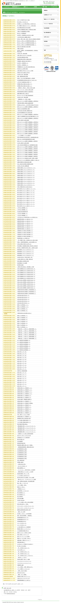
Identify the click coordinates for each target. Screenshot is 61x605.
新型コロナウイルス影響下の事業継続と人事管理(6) (27, 146)
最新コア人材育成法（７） (22, 315)
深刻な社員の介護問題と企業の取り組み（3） (26, 284)
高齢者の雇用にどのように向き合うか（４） (26, 179)
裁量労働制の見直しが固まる (23, 93)
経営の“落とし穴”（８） (22, 372)
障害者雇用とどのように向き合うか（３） (25, 251)
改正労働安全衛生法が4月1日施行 (24, 27)
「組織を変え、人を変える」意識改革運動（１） (27, 338)
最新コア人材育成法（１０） (23, 306)
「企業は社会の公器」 (21, 464)
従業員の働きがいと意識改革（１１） (24, 391)
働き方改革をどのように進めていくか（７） (26, 194)
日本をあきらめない (21, 572)
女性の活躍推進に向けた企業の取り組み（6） (26, 268)
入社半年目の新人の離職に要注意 (24, 37)
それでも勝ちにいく (21, 549)
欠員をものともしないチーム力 (23, 578)
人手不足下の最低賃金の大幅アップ (24, 82)
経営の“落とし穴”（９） (22, 368)
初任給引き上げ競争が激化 (22, 68)
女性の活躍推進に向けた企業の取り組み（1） (26, 278)
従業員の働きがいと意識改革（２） (24, 412)
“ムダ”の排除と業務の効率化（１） (24, 422)
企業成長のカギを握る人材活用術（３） (25, 232)
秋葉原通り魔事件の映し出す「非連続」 (25, 445)
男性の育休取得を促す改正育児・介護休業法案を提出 (27, 137)
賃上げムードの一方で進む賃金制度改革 (25, 95)
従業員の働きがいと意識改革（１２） (24, 389)
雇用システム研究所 (15, 3)
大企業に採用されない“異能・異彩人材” (25, 259)
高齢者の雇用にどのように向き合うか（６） (26, 175)
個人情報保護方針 (47, 32)
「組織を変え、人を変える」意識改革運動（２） (27, 336)
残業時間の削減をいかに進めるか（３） (25, 224)
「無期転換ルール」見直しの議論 (24, 99)
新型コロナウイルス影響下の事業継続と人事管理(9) (27, 131)
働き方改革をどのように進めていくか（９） (26, 190)
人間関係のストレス (21, 488)
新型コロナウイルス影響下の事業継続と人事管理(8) (27, 133)
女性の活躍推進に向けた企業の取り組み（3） (26, 274)
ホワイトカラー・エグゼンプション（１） (25, 507)
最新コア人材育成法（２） (22, 325)
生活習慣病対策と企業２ (22, 456)
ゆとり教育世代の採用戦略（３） (24, 346)
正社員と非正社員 (20, 500)
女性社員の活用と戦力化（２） (23, 301)
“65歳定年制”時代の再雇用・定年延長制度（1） (26, 293)
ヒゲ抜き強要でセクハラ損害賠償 (24, 527)
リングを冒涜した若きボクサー (23, 475)
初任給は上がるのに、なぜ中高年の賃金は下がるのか (27, 104)
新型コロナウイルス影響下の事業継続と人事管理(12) (27, 125)
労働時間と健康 (20, 565)
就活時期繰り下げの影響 (22, 263)
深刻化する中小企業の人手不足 (23, 72)
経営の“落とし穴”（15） (22, 357)
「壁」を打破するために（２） (23, 553)
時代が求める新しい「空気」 (23, 504)
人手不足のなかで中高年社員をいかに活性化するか (27, 217)
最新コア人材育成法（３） (22, 323)
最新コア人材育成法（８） (22, 310)
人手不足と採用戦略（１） (22, 215)
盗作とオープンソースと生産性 (23, 536)
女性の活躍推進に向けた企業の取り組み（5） (26, 270)
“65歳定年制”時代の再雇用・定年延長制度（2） (26, 291)
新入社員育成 (20, 496)
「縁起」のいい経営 (21, 511)
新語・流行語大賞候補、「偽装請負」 (24, 515)
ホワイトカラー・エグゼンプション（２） (25, 506)
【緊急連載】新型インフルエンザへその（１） (26, 431)
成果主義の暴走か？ (21, 542)
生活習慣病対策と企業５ (22, 450)
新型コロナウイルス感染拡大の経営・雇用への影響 (27, 158)
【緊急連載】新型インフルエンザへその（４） (26, 426)
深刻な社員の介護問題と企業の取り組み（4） (26, 282)
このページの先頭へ (40, 599)
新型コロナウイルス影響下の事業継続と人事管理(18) (27, 101)
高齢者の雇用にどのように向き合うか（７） (26, 173)
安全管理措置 (46, 28)
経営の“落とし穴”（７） (22, 374)
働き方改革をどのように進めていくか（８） (26, 192)
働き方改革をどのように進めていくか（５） (26, 198)
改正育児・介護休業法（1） (22, 64)
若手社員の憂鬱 (20, 498)
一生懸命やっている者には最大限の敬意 (25, 433)
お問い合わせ (46, 36)
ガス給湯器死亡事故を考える (23, 530)
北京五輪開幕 (20, 441)
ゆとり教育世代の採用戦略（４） (24, 344)
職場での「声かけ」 (21, 487)
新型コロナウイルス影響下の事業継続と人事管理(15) (27, 118)
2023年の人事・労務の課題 (22, 97)
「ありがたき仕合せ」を (22, 466)
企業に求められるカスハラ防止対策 (24, 55)
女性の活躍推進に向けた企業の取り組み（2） (26, 276)
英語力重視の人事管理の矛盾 (23, 261)
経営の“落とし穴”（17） (22, 353)
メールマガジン (47, 45)
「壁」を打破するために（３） (23, 551)
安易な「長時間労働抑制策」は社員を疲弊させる (27, 242)
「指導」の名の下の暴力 (22, 570)
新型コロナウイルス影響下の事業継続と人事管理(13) (27, 124)
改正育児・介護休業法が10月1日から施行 (25, 35)
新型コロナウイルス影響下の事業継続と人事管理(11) (27, 127)
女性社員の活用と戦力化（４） (23, 297)
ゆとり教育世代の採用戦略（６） (24, 340)
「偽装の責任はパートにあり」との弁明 (25, 471)
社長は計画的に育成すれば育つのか (24, 244)
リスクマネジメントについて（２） (24, 561)
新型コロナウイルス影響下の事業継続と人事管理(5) (27, 148)
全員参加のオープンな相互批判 (23, 437)
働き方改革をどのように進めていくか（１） (26, 205)
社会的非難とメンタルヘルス (23, 490)
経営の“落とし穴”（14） (22, 359)
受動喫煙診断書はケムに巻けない (24, 580)
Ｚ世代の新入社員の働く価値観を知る (24, 110)
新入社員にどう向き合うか (22, 21)
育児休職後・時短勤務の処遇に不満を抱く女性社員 (27, 245)
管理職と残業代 (20, 462)
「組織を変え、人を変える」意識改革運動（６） (27, 328)
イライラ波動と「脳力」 (22, 485)
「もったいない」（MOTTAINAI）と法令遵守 (26, 469)
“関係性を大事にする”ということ (23, 576)
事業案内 (45, 10)
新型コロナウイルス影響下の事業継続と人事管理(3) (27, 152)
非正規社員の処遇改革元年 (22, 211)
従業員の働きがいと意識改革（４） (24, 408)
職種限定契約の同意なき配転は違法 (24, 59)
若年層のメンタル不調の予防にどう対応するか (26, 23)
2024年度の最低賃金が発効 (22, 57)
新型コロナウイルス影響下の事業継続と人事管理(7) (27, 141)
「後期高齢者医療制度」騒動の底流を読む (25, 447)
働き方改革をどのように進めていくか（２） (26, 204)
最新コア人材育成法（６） (22, 317)
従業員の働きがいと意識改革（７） (24, 401)
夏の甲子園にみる (20, 439)
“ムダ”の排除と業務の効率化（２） (24, 420)
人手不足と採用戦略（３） (22, 209)
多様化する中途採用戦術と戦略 (23, 108)
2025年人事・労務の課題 (22, 53)
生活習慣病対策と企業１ (22, 458)
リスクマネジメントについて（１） (24, 563)
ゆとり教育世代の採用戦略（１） (24, 349)
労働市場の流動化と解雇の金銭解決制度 (25, 103)
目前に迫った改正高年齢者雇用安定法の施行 (26, 139)
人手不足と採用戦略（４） (22, 207)
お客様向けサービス (48, 14)
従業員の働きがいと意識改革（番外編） (25, 403)
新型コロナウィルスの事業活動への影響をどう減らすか (28, 160)
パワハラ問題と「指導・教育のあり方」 (25, 567)
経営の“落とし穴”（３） (22, 382)
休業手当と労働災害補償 (22, 370)
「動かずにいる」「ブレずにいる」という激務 (26, 479)
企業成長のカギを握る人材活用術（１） (25, 236)
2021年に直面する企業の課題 (23, 143)
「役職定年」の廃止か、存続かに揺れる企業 (26, 87)
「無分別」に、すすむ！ (22, 557)
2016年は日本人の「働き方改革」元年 (24, 257)
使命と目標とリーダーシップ (23, 534)
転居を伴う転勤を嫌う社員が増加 (24, 46)
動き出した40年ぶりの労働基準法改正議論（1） (26, 44)
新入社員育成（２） (21, 494)
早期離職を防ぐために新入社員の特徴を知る (26, 66)
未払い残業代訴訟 (20, 460)
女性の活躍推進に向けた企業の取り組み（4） (26, 272)
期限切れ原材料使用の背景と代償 (24, 509)
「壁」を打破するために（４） (23, 547)
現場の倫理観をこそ (21, 467)
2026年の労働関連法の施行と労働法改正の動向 (26, 29)
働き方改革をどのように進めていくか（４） (26, 200)
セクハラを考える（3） (22, 523)
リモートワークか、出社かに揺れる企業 (25, 89)
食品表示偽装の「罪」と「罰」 (23, 473)
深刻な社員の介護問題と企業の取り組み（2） (26, 285)
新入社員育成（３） (21, 492)
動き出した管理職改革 (21, 33)
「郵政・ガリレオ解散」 (22, 574)
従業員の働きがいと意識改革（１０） (24, 393)
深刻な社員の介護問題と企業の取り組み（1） (26, 287)
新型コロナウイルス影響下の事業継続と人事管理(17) (27, 106)
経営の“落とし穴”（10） (22, 367)
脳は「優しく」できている (22, 483)
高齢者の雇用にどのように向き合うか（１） (26, 184)
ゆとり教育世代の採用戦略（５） (24, 342)
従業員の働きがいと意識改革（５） (24, 407)
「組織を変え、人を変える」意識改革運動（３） (27, 334)
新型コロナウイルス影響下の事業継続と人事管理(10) (27, 129)
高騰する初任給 (20, 48)
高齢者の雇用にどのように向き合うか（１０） (26, 167)
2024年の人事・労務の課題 (22, 74)
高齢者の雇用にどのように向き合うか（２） (26, 183)
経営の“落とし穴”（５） (22, 378)
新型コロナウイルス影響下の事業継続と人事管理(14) (27, 122)
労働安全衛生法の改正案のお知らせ (24, 313)
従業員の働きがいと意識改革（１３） (24, 388)
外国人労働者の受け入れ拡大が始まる (24, 186)
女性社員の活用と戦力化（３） (23, 299)
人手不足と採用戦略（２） (22, 213)
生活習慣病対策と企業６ (22, 448)
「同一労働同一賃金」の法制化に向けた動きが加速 (27, 240)
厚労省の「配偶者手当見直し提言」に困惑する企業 (27, 247)
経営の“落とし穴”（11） (22, 365)
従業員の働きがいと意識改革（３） (24, 410)
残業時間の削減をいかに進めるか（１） (25, 228)
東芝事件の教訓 (20, 264)
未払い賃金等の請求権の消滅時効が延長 (25, 164)
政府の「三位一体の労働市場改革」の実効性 (26, 78)
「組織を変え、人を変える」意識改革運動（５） (27, 330)
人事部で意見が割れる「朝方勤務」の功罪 (25, 266)
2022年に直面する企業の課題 (23, 120)
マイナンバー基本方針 (48, 23)
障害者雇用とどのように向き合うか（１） (25, 255)
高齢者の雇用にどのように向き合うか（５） (26, 177)
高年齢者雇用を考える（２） (23, 519)
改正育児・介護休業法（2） (22, 63)
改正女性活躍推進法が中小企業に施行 (24, 112)
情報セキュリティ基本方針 (49, 19)
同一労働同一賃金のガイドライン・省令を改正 (26, 25)
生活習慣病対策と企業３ (22, 454)
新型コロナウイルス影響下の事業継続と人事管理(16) (27, 114)
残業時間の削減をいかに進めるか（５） (25, 221)
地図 (45, 50)
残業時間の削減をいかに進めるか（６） (25, 219)
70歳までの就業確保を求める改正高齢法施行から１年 (27, 116)
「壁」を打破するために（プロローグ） (25, 555)
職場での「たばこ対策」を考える (24, 538)
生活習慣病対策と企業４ (22, 452)
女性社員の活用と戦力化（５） (23, 295)
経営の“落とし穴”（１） (22, 386)
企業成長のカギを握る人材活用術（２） (25, 234)
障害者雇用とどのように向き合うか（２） (25, 253)
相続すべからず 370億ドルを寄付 (24, 532)
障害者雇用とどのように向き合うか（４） (25, 249)
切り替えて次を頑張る (21, 546)
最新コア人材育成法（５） (22, 319)
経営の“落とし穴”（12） (22, 363)
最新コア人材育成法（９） (22, 308)
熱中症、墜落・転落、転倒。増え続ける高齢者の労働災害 (28, 39)
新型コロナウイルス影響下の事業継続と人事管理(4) (27, 150)
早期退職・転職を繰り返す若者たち (24, 61)
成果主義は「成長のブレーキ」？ (24, 540)
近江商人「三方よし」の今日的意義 (24, 513)
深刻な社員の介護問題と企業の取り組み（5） (26, 280)
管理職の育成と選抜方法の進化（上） (24, 85)
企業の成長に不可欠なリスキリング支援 (25, 70)
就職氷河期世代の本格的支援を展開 (24, 162)
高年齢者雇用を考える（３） (23, 517)
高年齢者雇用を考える (21, 521)
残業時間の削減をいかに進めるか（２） (25, 226)
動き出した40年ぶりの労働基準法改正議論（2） (26, 42)
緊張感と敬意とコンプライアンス (24, 528)
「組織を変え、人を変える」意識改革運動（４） (27, 332)
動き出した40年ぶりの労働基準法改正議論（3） (26, 40)
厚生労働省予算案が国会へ (22, 424)
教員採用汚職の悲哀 (21, 443)
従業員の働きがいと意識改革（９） (24, 395)
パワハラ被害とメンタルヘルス (23, 568)
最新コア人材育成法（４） (22, 321)
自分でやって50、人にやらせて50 (24, 435)
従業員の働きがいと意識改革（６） (24, 405)
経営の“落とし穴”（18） (22, 351)
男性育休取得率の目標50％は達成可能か (25, 91)
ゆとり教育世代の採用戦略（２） (24, 348)
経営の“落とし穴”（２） (22, 384)
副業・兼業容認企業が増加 (22, 76)
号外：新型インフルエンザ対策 (23, 414)
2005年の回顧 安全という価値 (23, 559)
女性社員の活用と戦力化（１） (23, 303)
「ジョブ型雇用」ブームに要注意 (24, 135)
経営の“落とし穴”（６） (22, 376)
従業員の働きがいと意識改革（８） (24, 397)
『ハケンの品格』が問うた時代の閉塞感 (25, 502)
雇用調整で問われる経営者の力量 (24, 418)
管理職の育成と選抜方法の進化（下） (24, 84)
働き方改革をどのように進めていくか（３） (26, 202)
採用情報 (45, 41)
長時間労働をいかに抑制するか (23, 238)
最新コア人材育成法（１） (22, 327)
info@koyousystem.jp (11, 593)
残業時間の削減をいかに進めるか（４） (25, 223)
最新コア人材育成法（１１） (23, 304)
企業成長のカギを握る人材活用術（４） (25, 230)
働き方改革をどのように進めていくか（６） (26, 196)
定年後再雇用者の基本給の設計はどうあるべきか (27, 80)
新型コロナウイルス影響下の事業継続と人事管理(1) (27, 156)
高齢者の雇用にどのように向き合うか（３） (26, 181)
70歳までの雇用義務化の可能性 (23, 31)
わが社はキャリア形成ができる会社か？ (25, 544)
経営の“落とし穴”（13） (22, 361)
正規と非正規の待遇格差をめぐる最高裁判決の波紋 (27, 144)
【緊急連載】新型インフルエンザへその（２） (26, 429)
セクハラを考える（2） (22, 525)
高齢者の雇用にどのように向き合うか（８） (26, 171)
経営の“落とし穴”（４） (22, 380)
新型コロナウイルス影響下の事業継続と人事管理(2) (27, 154)
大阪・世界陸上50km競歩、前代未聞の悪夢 (25, 481)
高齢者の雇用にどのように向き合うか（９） (26, 169)
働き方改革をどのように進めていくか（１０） (26, 188)
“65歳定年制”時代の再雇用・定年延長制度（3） (26, 289)
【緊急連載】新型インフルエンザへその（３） (26, 427)
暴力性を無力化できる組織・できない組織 (25, 477)
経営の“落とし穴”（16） (22, 355)
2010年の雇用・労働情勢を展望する (24, 399)
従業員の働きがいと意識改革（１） (24, 416)
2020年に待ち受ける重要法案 (23, 165)
